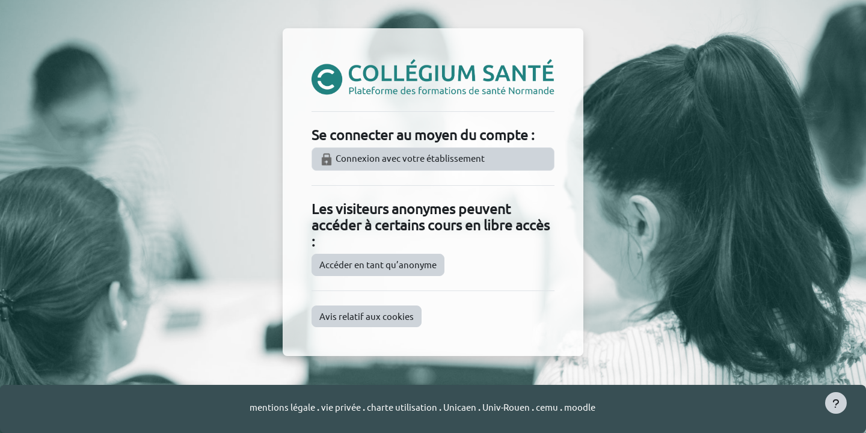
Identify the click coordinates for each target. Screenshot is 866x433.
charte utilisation (403, 407)
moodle (579, 407)
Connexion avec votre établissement (402, 159)
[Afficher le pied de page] (836, 403)
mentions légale (283, 407)
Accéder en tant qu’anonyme (378, 264)
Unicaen (460, 407)
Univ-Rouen (506, 407)
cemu (548, 407)
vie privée (341, 407)
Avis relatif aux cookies (366, 316)
